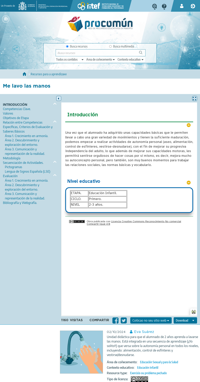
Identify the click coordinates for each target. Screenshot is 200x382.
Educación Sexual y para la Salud (159, 362)
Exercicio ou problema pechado (148, 373)
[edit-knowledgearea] (100, 59)
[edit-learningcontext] (130, 59)
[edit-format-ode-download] (185, 320)
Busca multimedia (121, 46)
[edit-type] (70, 59)
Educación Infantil (147, 367)
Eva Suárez (144, 332)
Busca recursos (77, 46)
